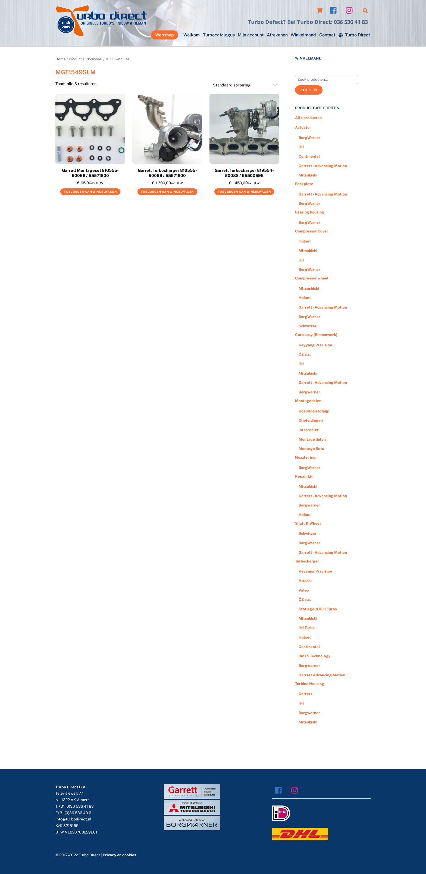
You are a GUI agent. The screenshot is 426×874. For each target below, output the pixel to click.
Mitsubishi (308, 175)
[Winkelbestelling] (245, 85)
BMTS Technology (315, 656)
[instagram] (350, 10)
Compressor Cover (311, 231)
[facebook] (334, 10)
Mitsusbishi (309, 288)
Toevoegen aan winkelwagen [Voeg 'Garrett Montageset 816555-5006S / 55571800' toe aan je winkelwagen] (90, 191)
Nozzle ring (305, 457)
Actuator (303, 127)
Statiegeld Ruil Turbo (318, 609)
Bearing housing (309, 212)
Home (60, 59)
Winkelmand (303, 35)
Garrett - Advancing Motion (323, 166)
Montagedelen (308, 401)
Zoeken (308, 90)
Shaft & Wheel (308, 523)
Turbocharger (307, 561)
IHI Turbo (307, 628)
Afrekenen (277, 35)
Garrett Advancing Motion (322, 675)
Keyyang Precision (315, 345)
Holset (305, 241)
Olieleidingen (311, 420)
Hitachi (305, 580)
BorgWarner (309, 137)
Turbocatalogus (219, 35)
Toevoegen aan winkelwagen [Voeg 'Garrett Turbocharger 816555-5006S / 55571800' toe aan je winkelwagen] (167, 191)
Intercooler (309, 430)
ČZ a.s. (305, 354)
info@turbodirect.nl (73, 819)
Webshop (164, 35)
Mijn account (251, 35)
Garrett (305, 694)
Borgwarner (309, 392)
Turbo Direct (354, 35)
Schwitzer (308, 326)
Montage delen (312, 439)
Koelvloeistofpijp (314, 411)
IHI (301, 147)
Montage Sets (311, 448)
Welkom (191, 35)
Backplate (304, 184)
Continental (309, 156)
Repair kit (304, 476)
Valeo (304, 590)
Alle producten (308, 118)
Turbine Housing (309, 684)
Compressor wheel (311, 278)
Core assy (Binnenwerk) (316, 334)
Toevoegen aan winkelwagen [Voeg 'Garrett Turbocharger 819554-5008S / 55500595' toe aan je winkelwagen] (244, 191)
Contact (327, 35)
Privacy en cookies (119, 855)
